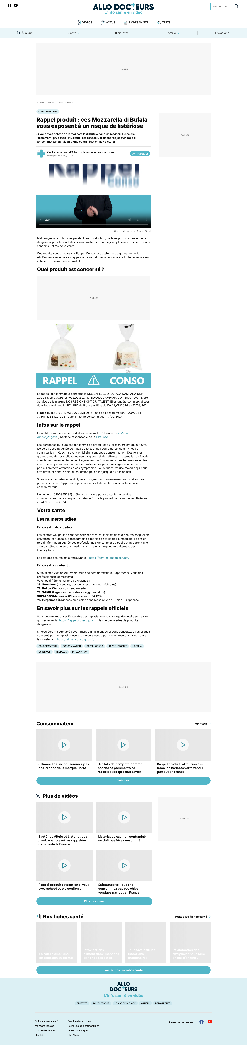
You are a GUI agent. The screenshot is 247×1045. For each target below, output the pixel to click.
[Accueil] (123, 989)
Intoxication (79, 651)
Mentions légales (44, 1025)
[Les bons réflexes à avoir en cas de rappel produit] (93, 196)
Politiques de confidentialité (83, 1025)
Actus (110, 22)
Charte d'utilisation (45, 1030)
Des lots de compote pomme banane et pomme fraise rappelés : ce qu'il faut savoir (120, 768)
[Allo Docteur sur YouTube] (210, 1022)
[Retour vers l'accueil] (123, 8)
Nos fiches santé (63, 916)
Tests (166, 22)
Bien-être (122, 33)
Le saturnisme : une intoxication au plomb (56, 956)
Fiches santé (138, 22)
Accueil (40, 102)
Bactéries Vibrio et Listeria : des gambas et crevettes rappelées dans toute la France (62, 840)
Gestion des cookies (79, 1021)
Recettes (82, 1003)
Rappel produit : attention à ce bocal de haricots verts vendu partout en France (180, 768)
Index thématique (78, 1030)
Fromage (61, 651)
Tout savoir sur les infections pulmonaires (141, 954)
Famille (171, 33)
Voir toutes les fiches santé (123, 970)
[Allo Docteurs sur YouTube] (16, 5)
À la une (25, 33)
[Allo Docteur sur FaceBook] (9, 5)
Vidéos (87, 22)
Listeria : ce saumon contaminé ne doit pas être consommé (122, 838)
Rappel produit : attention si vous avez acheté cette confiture (63, 887)
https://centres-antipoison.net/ (109, 557)
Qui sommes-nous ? (46, 1021)
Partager (140, 153)
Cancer (145, 1003)
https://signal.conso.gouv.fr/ (76, 639)
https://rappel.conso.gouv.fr (77, 620)
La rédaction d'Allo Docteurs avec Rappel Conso (84, 152)
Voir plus (123, 780)
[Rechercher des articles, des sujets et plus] (225, 6)
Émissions (222, 33)
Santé (72, 33)
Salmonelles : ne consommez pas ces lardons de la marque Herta (63, 766)
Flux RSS (39, 1035)
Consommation (72, 646)
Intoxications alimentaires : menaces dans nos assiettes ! (101, 954)
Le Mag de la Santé (125, 1003)
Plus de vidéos (60, 796)
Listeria (137, 646)
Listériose (44, 651)
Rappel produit (118, 646)
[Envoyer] (236, 6)
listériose (102, 437)
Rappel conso (94, 646)
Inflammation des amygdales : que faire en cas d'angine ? (189, 954)
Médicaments (162, 1003)
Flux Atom (73, 1035)
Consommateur (65, 102)
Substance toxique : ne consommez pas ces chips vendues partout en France (119, 889)
